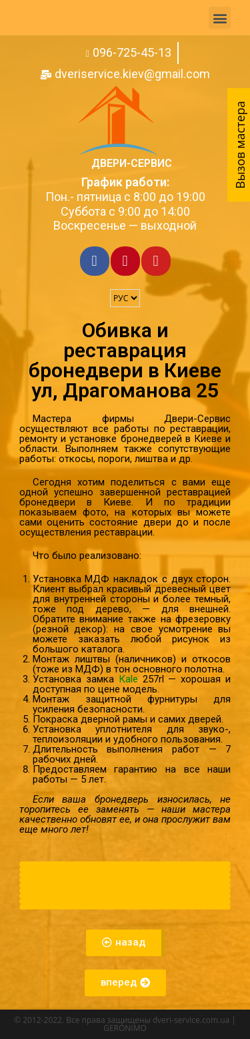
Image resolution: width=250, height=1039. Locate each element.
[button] (220, 18)
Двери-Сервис (131, 163)
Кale (128, 679)
